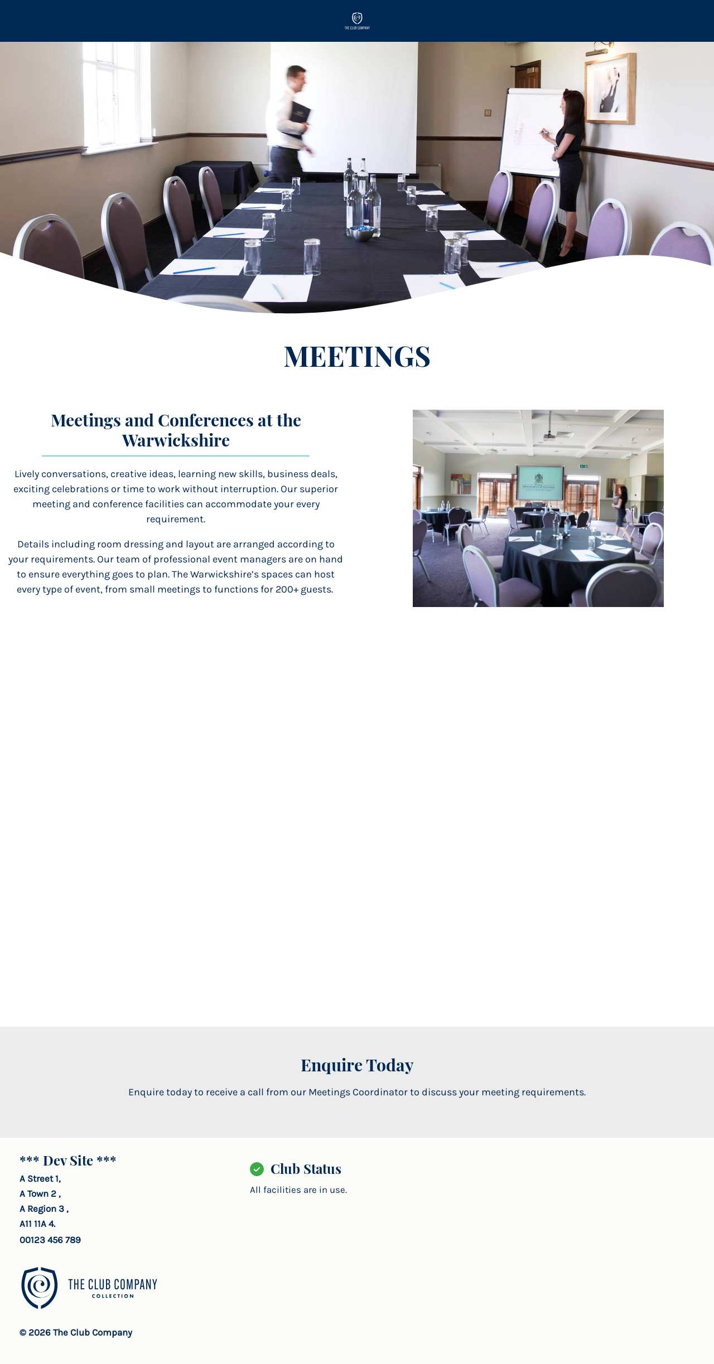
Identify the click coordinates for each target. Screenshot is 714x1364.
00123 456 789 (50, 1240)
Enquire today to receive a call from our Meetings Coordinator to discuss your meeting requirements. (357, 1092)
